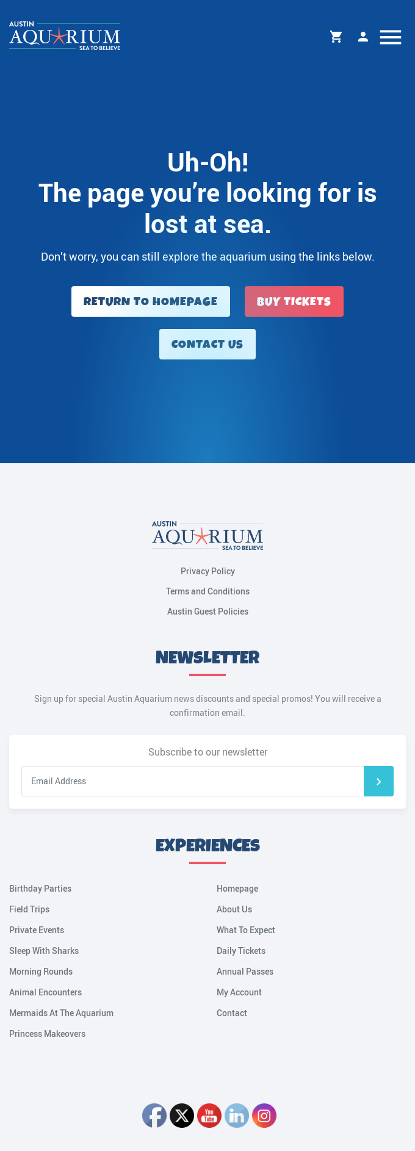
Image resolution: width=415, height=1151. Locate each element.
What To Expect (246, 930)
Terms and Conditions (208, 591)
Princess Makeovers (47, 1033)
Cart (336, 36)
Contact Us (207, 344)
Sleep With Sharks (44, 950)
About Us (234, 909)
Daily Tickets (241, 950)
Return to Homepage (151, 302)
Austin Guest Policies (207, 611)
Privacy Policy (208, 571)
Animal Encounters (45, 992)
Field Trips (29, 909)
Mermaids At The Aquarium (61, 1013)
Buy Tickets (294, 302)
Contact (232, 1013)
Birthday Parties (40, 888)
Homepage (237, 888)
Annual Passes (245, 971)
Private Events (36, 930)
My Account (363, 36)
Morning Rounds (41, 971)
